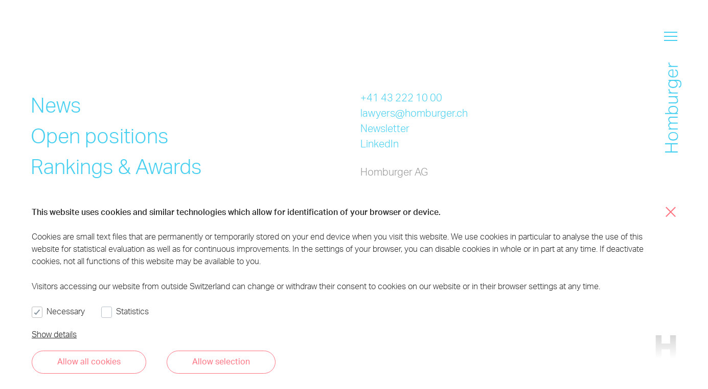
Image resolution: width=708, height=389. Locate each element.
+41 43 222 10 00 (401, 97)
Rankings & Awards (116, 166)
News (56, 105)
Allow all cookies (89, 361)
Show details (54, 334)
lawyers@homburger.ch (414, 112)
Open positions (100, 135)
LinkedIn (379, 143)
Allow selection (221, 361)
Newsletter (384, 128)
